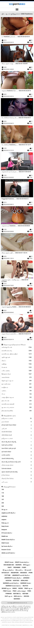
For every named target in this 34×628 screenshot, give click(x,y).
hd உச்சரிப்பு (19, 570)
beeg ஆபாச (5, 523)
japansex (26, 578)
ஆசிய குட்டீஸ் (17, 357)
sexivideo (17, 599)
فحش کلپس (17, 428)
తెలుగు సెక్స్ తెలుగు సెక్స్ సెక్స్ (17, 442)
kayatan (8, 580)
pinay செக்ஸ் (7, 591)
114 (3, 493)
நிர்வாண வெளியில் (17, 411)
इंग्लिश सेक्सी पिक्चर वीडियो (17, 425)
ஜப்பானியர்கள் (17, 384)
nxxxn (20, 588)
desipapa (18, 565)
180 (3, 496)
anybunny (4, 516)
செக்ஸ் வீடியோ (5, 625)
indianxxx (23, 572)
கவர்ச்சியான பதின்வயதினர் (17, 354)
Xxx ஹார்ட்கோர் (17, 374)
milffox (25, 585)
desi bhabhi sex (9, 565)
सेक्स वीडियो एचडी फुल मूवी (17, 448)
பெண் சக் (17, 367)
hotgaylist (5, 572)
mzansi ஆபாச (6, 588)
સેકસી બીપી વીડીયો (17, 432)
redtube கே (17, 593)
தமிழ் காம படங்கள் (17, 418)
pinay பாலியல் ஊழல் (19, 591)
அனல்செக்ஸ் (17, 377)
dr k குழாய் (26, 565)
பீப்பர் (17, 394)
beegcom (4, 529)
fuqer (24, 567)
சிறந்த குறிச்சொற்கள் (10, 487)
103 (3, 489)
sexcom (26, 596)
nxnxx (15, 588)
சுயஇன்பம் (17, 387)
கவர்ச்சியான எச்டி (17, 350)
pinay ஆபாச (28, 588)
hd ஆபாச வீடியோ (8, 570)
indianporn (14, 572)
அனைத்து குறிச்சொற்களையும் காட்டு (17, 602)
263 (3, 506)
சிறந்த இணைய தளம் (10, 415)
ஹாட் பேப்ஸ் (17, 401)
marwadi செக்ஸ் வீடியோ (13, 585)
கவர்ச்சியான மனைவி (17, 404)
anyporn (4, 519)
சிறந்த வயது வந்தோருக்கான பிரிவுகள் (15, 344)
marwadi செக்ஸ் (25, 583)
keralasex (24, 580)
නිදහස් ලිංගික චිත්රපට (17, 478)
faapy (10, 567)
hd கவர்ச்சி (28, 570)
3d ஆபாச (4, 509)
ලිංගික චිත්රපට (17, 475)
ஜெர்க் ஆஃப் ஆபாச (17, 380)
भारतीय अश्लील (17, 455)
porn (29, 591)
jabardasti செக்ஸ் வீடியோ (12, 578)
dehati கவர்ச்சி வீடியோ (8, 553)
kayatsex (16, 580)
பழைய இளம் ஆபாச (17, 397)
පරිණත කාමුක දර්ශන (17, 465)
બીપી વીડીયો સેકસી (17, 435)
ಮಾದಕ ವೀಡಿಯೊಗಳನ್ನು (17, 458)
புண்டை (17, 391)
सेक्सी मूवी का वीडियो (17, 445)
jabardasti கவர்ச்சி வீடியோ (21, 575)
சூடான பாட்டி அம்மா (17, 407)
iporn (30, 572)
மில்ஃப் (17, 360)
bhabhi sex (5, 536)
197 (3, 499)
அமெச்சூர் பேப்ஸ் (17, 347)
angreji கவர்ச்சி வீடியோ (8, 513)
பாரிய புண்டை (17, 370)
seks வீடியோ (18, 596)
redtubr (25, 593)
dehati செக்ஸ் (9, 562)
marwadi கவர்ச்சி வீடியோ (11, 583)
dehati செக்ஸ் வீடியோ (22, 562)
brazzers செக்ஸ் (6, 549)
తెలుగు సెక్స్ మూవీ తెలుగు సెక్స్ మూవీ (17, 462)
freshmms (16, 567)
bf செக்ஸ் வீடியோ (7, 533)
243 (3, 503)
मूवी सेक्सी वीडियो (17, 452)
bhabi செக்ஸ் (5, 543)
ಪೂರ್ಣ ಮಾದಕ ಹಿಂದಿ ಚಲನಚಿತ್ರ (17, 472)
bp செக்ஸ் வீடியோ (7, 546)
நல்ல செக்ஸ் (17, 422)
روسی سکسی (17, 482)
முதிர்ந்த (17, 364)
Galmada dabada (17, 468)
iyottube (7, 575)
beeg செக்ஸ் (5, 526)
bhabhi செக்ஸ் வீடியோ (8, 539)
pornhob (9, 593)
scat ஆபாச (8, 596)
